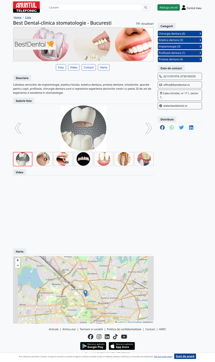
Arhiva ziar (69, 329)
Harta (103, 67)
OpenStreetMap (134, 322)
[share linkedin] (191, 127)
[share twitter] (181, 127)
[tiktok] (115, 337)
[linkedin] (107, 337)
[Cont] (191, 7)
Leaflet (119, 322)
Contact (89, 67)
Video (73, 67)
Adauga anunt (169, 7)
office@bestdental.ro (176, 85)
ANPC (162, 329)
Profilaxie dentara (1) (180, 53)
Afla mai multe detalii (163, 356)
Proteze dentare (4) (180, 59)
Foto (61, 67)
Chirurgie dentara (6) (180, 33)
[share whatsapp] (172, 127)
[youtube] (124, 337)
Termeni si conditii (91, 329)
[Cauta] (145, 7)
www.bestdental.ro (175, 106)
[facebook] (90, 337)
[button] (85, 293)
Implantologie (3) (180, 46)
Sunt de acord (185, 356)
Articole (54, 329)
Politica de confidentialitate (124, 329)
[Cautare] (94, 7)
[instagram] (99, 337)
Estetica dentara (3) (180, 40)
